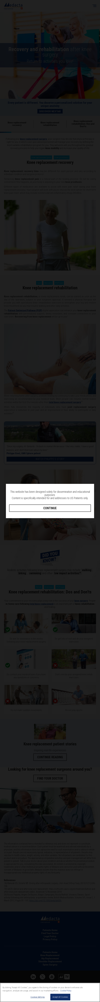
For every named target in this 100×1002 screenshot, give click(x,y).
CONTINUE (50, 508)
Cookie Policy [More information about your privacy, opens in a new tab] (65, 994)
